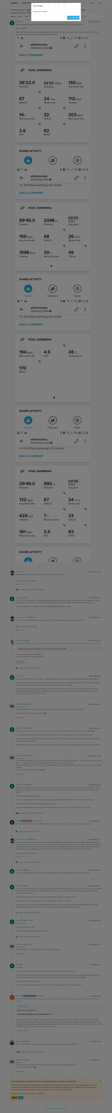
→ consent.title (73, 17)
